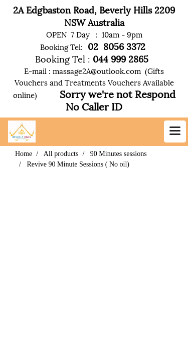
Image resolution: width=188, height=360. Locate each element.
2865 (139, 58)
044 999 (108, 58)
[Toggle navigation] (175, 131)
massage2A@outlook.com (97, 70)
